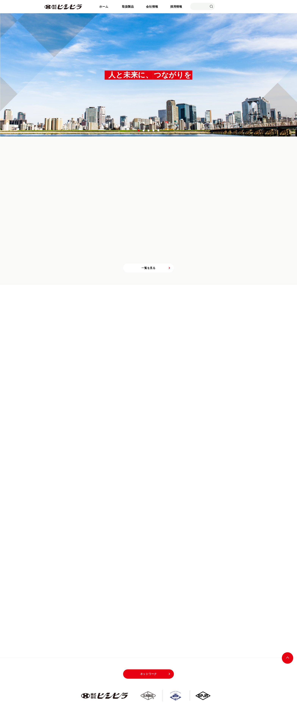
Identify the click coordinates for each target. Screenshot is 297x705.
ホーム (103, 6)
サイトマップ (176, 687)
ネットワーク (148, 651)
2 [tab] (144, 130)
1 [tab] (139, 130)
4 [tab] (153, 130)
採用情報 (176, 6)
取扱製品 (128, 6)
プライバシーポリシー (204, 687)
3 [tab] (149, 130)
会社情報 (152, 6)
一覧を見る (148, 245)
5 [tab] (158, 130)
